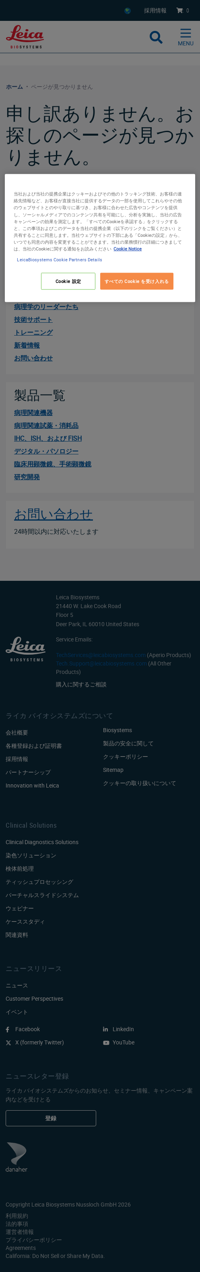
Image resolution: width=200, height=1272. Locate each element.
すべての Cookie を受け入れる (137, 281)
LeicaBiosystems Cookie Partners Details (59, 259)
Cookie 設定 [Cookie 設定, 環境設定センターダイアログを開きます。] (68, 281)
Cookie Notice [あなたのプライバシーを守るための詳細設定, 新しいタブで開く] (127, 248)
